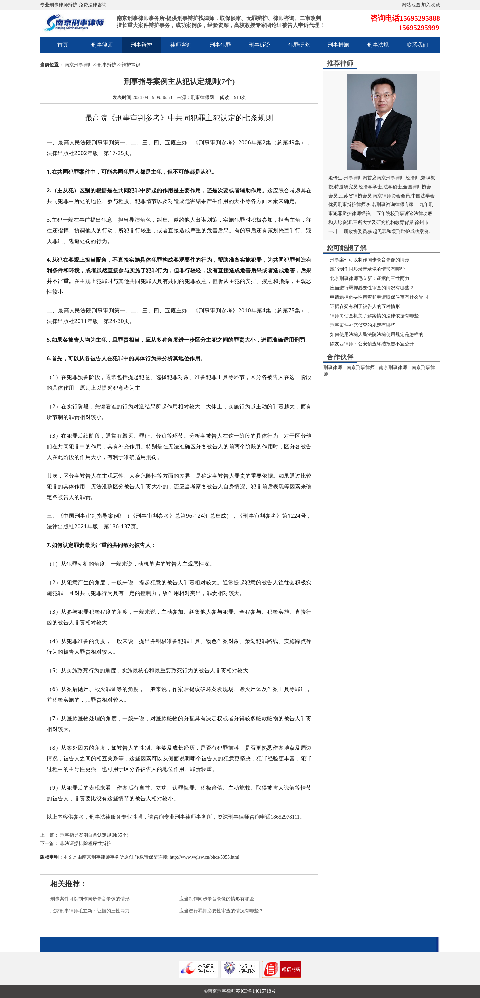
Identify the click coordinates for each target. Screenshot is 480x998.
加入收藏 (430, 4)
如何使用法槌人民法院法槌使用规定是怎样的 (376, 334)
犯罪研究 (299, 45)
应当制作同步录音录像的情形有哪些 (216, 898)
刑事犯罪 (220, 45)
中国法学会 (423, 195)
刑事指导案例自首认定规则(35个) (94, 835)
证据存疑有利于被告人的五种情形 (365, 306)
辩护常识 (131, 64)
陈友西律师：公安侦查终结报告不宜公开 (372, 343)
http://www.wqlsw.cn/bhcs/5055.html (203, 857)
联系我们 (417, 45)
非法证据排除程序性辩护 (85, 843)
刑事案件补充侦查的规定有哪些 (362, 325)
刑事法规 (378, 45)
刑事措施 (338, 45)
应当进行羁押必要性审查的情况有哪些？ (221, 910)
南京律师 (382, 195)
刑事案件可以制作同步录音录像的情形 (90, 898)
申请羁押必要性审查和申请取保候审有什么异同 (379, 297)
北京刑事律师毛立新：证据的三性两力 (90, 910)
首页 (62, 45)
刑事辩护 (141, 45)
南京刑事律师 (79, 64)
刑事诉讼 (259, 45)
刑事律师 (102, 45)
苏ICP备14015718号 (256, 991)
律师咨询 (181, 45)
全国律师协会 (417, 186)
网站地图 (411, 4)
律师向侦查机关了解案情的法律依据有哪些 (374, 315)
